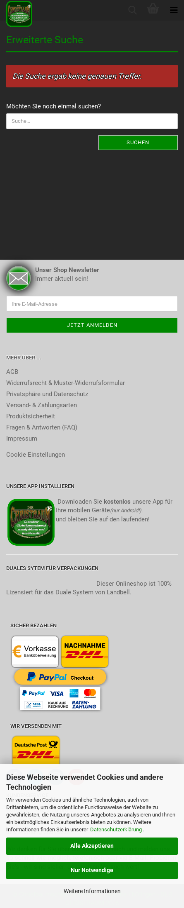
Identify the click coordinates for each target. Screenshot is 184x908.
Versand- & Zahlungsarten (41, 405)
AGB (12, 371)
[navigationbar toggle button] (173, 10)
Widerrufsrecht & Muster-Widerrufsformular (65, 383)
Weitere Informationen (92, 891)
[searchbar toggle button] (132, 10)
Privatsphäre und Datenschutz (47, 394)
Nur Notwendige (92, 870)
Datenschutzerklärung (116, 829)
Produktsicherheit (30, 416)
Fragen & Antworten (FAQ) (41, 427)
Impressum (21, 438)
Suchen (138, 142)
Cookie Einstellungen (35, 454)
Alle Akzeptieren (92, 845)
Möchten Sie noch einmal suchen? (53, 106)
